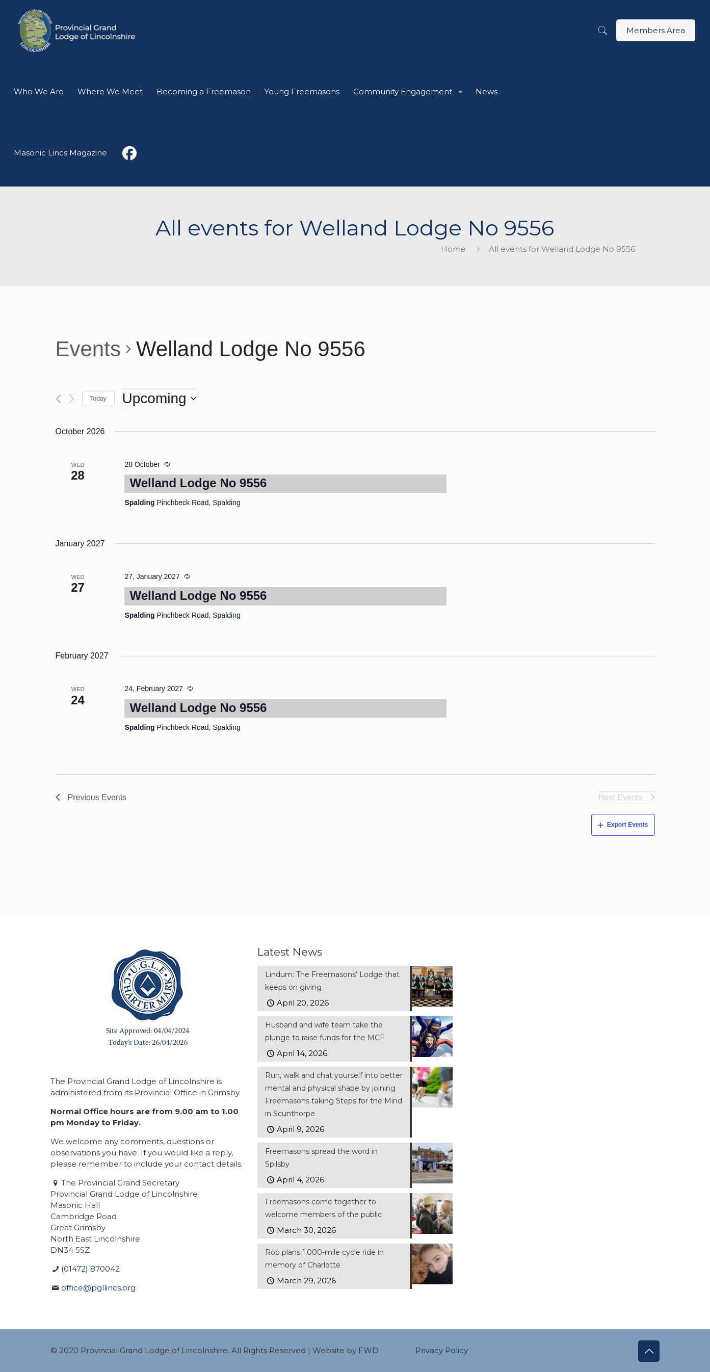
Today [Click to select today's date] (98, 398)
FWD (368, 1350)
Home (453, 249)
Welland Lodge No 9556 (198, 483)
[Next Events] (71, 399)
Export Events (623, 824)
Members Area (655, 30)
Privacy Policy (441, 1350)
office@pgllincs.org (98, 1287)
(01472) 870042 (90, 1269)
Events (88, 349)
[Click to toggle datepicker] (159, 398)
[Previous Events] (58, 399)
